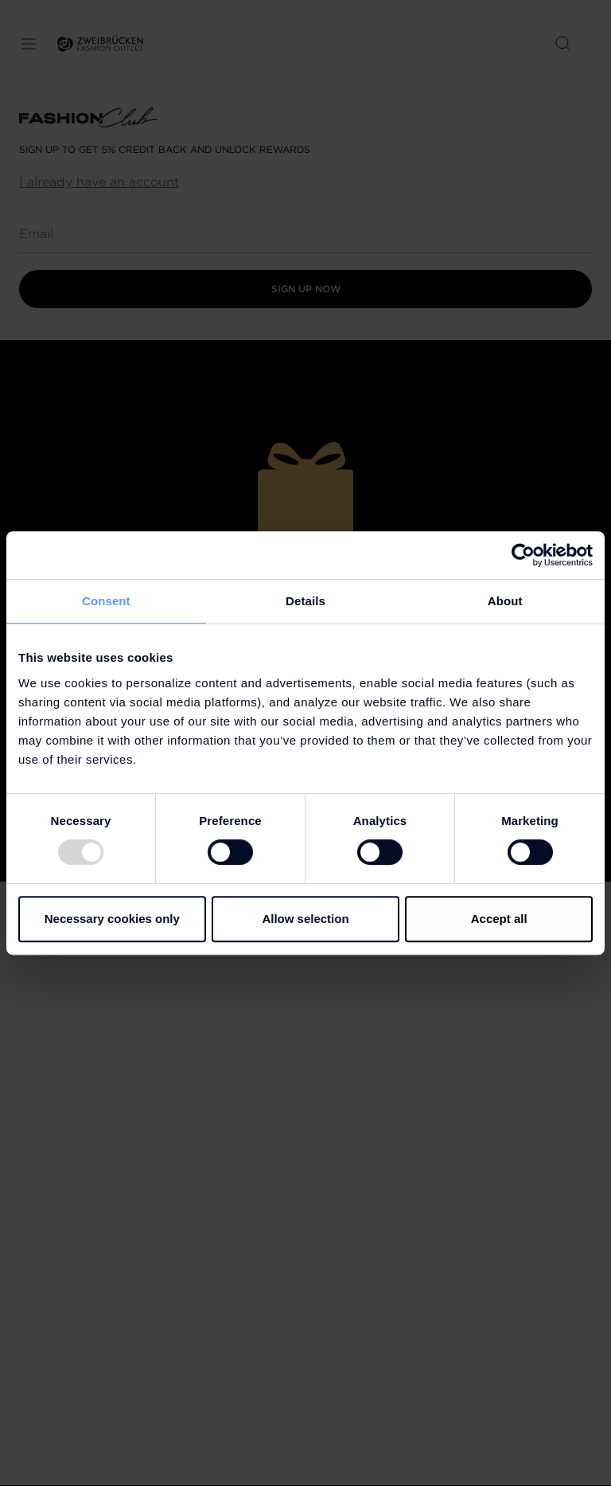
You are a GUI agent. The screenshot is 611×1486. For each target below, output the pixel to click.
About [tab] (505, 601)
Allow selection (305, 918)
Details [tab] (305, 601)
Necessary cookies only (112, 918)
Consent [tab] (106, 601)
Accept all (499, 918)
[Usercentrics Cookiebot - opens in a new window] (523, 555)
